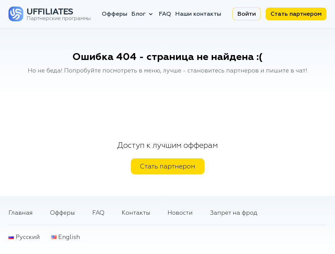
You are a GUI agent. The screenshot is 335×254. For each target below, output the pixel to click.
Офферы (114, 14)
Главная (21, 213)
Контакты (136, 213)
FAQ (165, 14)
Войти (246, 14)
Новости (180, 213)
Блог (142, 14)
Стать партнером (296, 14)
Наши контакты (198, 14)
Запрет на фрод (233, 213)
